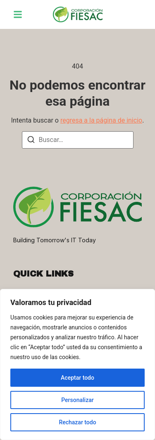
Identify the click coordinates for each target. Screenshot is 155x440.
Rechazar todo (77, 422)
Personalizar (77, 400)
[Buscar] (31, 141)
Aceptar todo (77, 377)
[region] (77, 364)
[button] (17, 14)
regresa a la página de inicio (101, 120)
